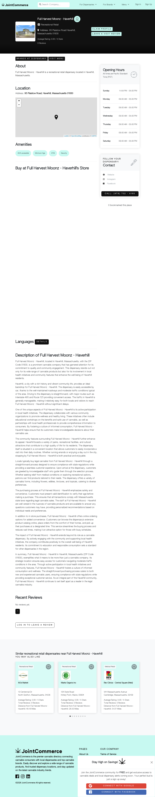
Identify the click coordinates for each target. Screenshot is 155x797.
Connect (111, 786)
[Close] (152, 762)
